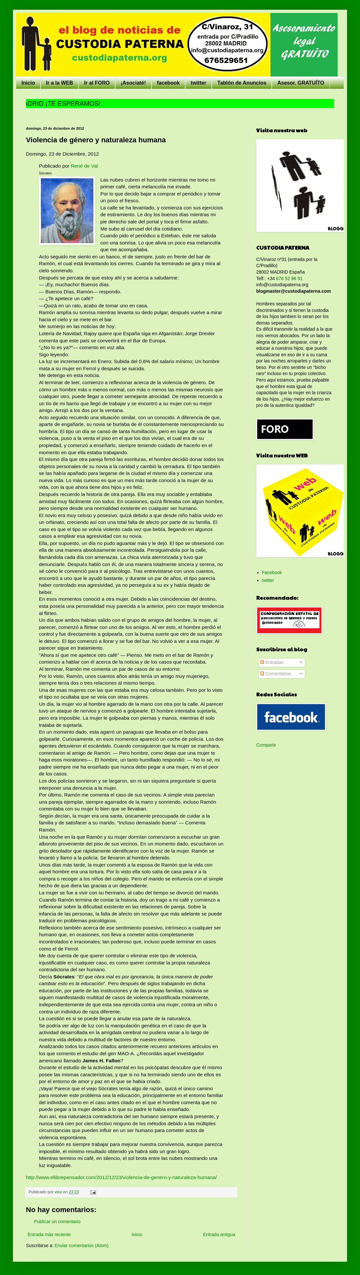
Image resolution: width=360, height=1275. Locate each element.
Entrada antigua (219, 1234)
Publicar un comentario (57, 1221)
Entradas (271, 662)
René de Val (84, 166)
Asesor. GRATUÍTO (300, 83)
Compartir (266, 745)
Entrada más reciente (49, 1234)
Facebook (272, 572)
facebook (168, 83)
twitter (198, 83)
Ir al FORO (97, 83)
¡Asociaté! (133, 83)
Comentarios (275, 673)
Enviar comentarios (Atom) (82, 1245)
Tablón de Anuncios (241, 83)
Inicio (28, 83)
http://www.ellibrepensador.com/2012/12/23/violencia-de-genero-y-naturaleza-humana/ (121, 1177)
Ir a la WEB (59, 83)
